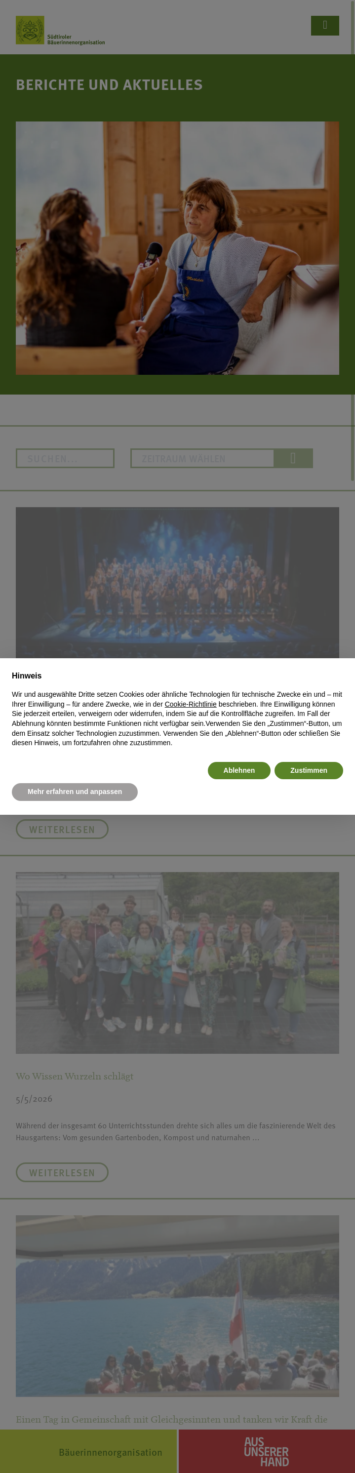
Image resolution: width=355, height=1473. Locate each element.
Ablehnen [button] (239, 770)
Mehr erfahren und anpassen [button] (75, 792)
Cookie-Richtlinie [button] (191, 704)
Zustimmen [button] (308, 770)
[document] (177, 709)
